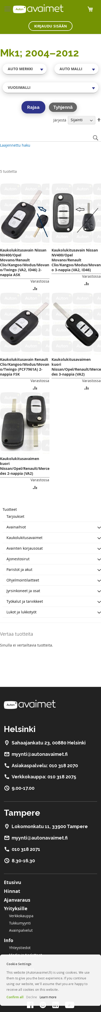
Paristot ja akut (19, 569)
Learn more (48, 997)
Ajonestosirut (18, 558)
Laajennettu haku (15, 145)
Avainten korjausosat (24, 548)
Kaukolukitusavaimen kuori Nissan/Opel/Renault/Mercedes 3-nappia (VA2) (76, 367)
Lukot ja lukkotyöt (21, 611)
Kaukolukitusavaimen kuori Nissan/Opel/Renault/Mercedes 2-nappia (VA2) (24, 466)
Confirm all (15, 997)
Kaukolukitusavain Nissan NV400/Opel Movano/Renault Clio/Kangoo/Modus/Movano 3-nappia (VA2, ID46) (76, 260)
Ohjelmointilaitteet (22, 580)
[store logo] (38, 8)
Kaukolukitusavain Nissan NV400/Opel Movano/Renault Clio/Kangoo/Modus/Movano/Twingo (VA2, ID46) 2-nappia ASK (24, 262)
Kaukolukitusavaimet (24, 537)
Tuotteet (10, 509)
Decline (31, 997)
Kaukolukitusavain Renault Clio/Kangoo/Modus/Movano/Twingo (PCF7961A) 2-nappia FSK (24, 367)
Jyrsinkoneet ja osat (23, 590)
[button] (35, 288)
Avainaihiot (16, 527)
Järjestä (59, 119)
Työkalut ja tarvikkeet (24, 601)
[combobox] (25, 69)
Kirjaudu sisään (50, 26)
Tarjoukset (15, 516)
